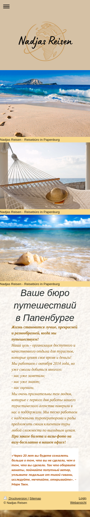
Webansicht (78, 502)
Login (82, 498)
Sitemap (35, 498)
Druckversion (16, 498)
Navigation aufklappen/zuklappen (45, 6)
